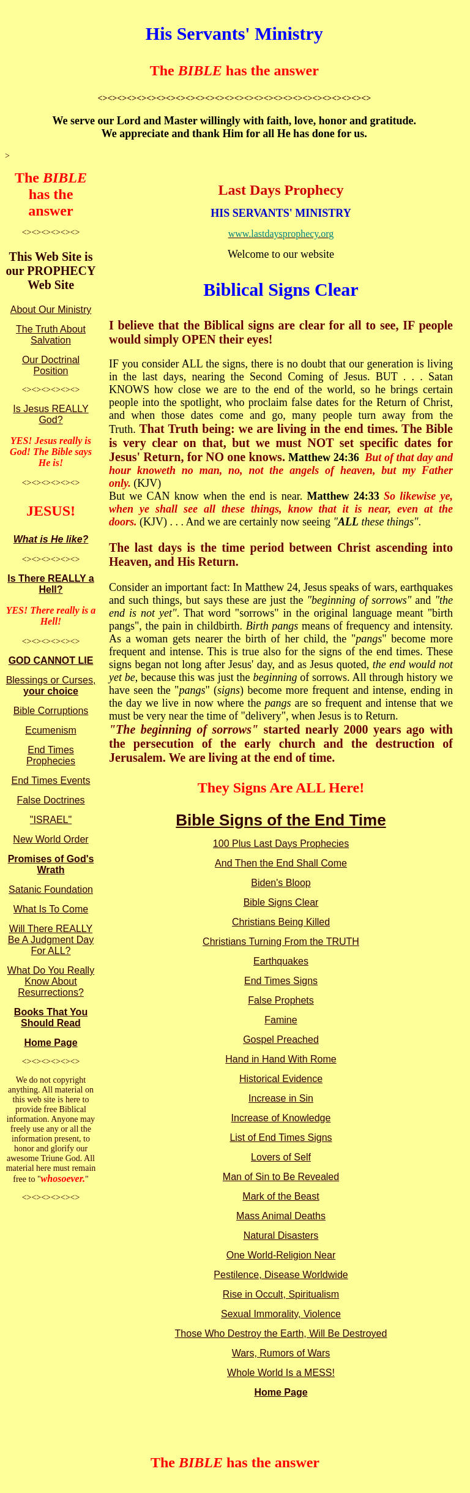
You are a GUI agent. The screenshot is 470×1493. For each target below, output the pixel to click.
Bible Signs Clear (281, 902)
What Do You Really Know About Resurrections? (50, 981)
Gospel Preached (281, 1039)
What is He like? (51, 539)
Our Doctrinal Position (51, 365)
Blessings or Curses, (51, 685)
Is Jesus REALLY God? (50, 414)
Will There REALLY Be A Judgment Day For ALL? (51, 939)
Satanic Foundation (51, 889)
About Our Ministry (50, 309)
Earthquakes (280, 961)
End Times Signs (281, 981)
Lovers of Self (281, 1157)
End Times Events (51, 780)
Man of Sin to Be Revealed (281, 1176)
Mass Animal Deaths (281, 1216)
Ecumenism (50, 730)
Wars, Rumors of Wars (281, 1353)
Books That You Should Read (51, 1017)
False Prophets (281, 1000)
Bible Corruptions (51, 710)
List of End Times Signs (280, 1137)
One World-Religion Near (280, 1255)
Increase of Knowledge (281, 1118)
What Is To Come (50, 909)
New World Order (50, 839)
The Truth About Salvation (51, 334)
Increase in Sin (280, 1098)
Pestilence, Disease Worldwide (281, 1274)
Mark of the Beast (280, 1196)
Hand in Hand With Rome (280, 1059)
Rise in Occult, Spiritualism (281, 1294)
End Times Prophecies (50, 755)
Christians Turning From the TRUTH (281, 941)
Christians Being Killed (281, 922)
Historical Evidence (281, 1079)
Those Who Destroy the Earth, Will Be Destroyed (281, 1333)
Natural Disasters (281, 1235)
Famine (280, 1020)
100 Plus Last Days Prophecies (281, 843)
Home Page (50, 1042)
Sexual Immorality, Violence (281, 1314)
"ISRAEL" (51, 819)
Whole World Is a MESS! (281, 1372)
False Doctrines (50, 800)
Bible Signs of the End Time (281, 820)
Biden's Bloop (280, 883)
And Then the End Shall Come (281, 863)
